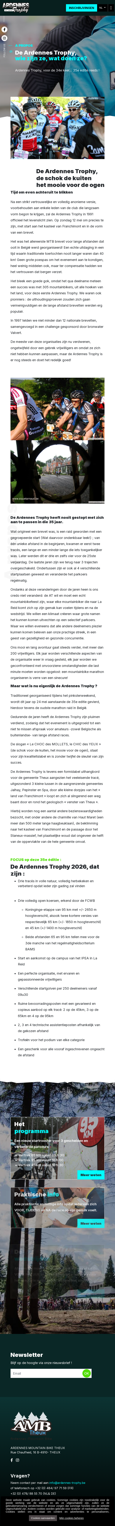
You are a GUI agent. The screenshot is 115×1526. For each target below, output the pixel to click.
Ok (86, 1373)
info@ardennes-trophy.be (67, 1483)
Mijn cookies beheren (71, 1518)
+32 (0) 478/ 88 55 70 (26, 1493)
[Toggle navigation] (111, 8)
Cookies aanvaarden (43, 1518)
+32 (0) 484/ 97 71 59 (51, 1488)
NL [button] (101, 7)
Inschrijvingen (81, 8)
